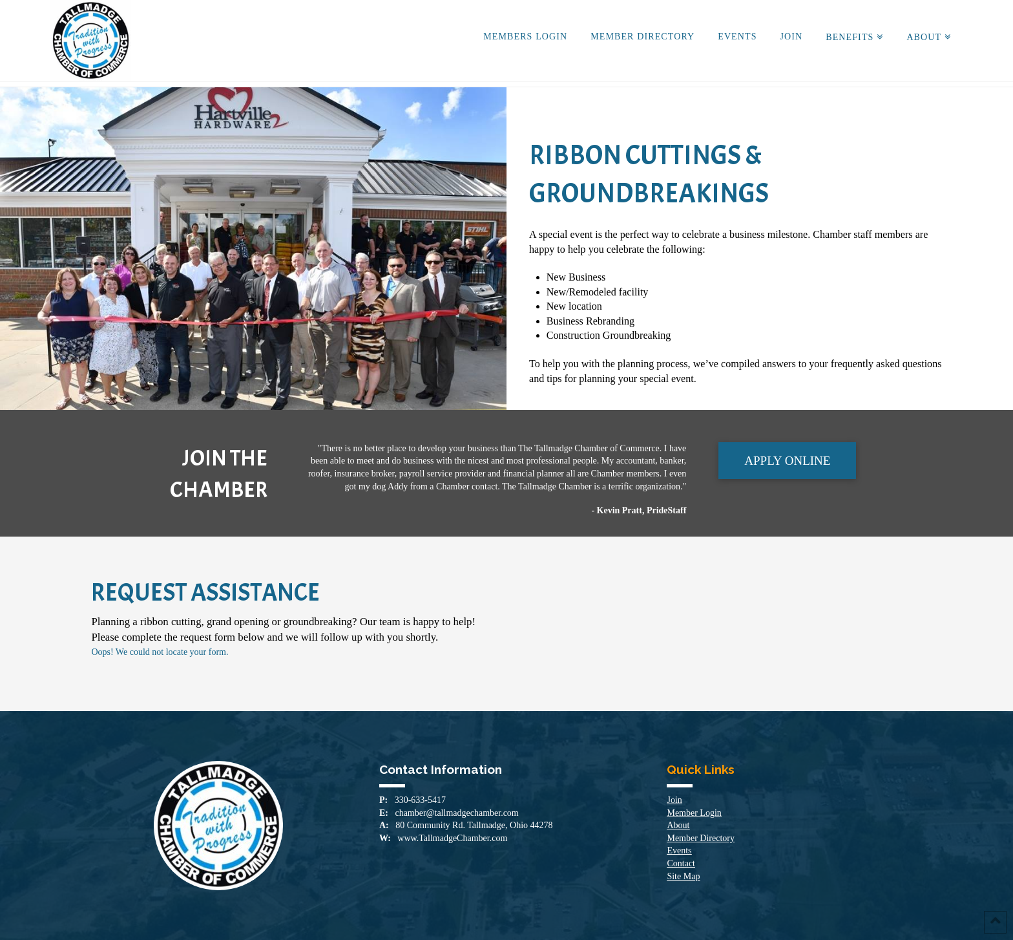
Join (674, 800)
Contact (681, 863)
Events (679, 850)
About (678, 825)
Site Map (683, 876)
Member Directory (701, 838)
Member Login (694, 813)
